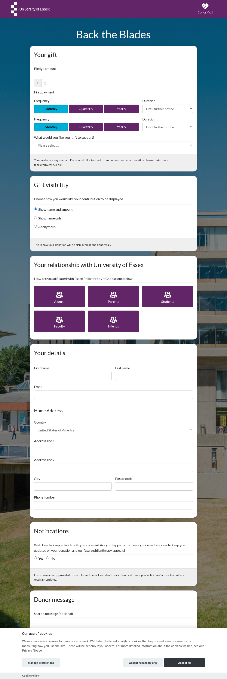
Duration (148, 101)
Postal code (123, 478)
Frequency (41, 101)
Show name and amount (53, 209)
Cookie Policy (30, 675)
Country (40, 422)
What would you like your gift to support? (64, 137)
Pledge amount (45, 68)
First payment (44, 92)
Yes (38, 558)
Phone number (44, 497)
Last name (122, 368)
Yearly (121, 109)
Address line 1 (44, 441)
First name (41, 368)
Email (38, 387)
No (50, 558)
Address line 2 (44, 460)
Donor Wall (205, 8)
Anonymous (45, 227)
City (37, 478)
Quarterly (86, 109)
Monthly (51, 109)
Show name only (48, 218)
